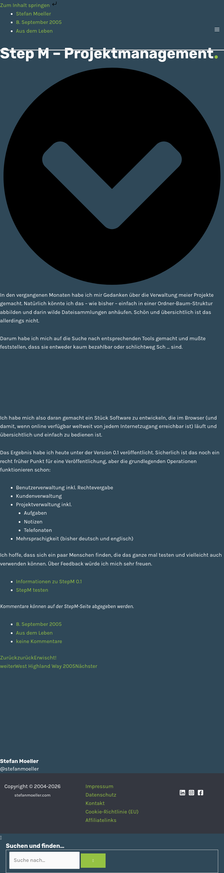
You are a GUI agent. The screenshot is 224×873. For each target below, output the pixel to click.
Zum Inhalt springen (29, 5)
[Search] (93, 860)
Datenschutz (100, 795)
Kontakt (95, 803)
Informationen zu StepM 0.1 (49, 581)
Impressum (99, 786)
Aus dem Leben (34, 633)
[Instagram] (191, 793)
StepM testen (32, 590)
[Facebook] (200, 793)
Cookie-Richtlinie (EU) (112, 812)
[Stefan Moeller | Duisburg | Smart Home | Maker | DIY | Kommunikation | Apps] (14, 29)
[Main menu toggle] (217, 29)
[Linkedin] (182, 793)
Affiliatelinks (100, 820)
